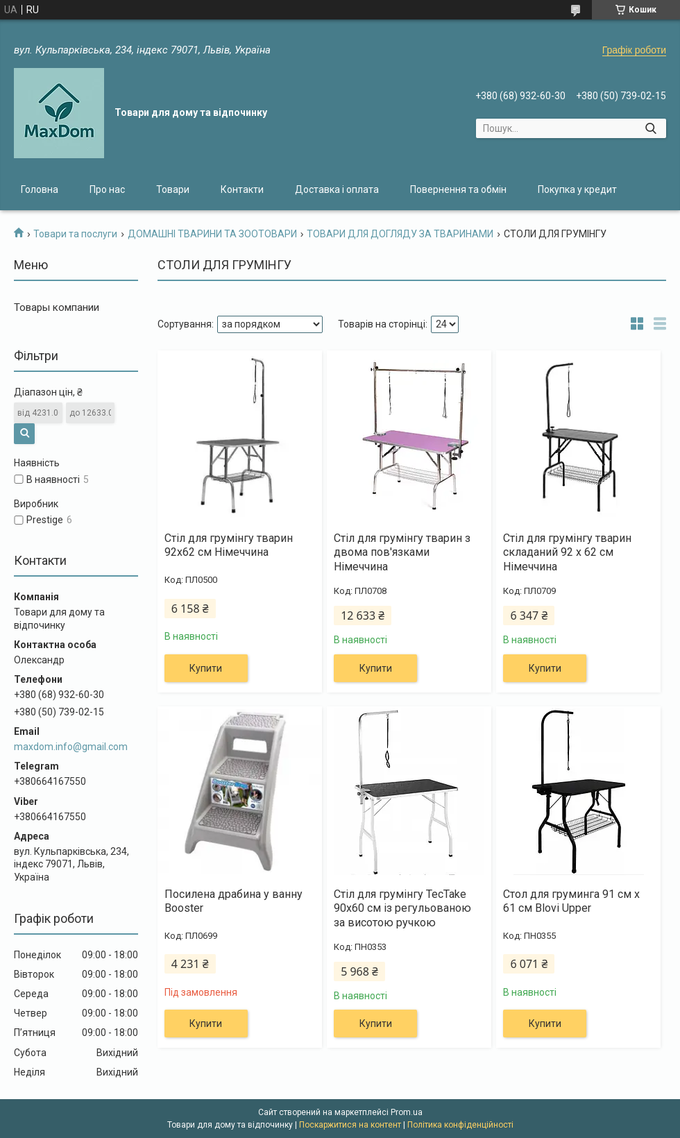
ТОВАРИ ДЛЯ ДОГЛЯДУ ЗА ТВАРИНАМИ (400, 233)
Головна (39, 189)
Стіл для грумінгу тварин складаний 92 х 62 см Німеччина (567, 553)
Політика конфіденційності (460, 1125)
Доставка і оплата (337, 189)
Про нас (107, 189)
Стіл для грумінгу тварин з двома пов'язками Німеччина (402, 553)
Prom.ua (407, 1112)
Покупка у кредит (577, 189)
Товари (172, 189)
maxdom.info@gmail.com (71, 746)
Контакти (242, 189)
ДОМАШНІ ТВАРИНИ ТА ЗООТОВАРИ (212, 233)
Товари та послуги (75, 233)
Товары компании (56, 307)
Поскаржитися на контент (350, 1125)
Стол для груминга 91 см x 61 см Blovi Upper (571, 901)
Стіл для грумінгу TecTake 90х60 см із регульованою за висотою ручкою (402, 909)
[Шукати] (650, 128)
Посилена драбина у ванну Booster (233, 901)
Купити (205, 668)
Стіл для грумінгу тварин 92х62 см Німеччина (228, 545)
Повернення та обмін (458, 189)
